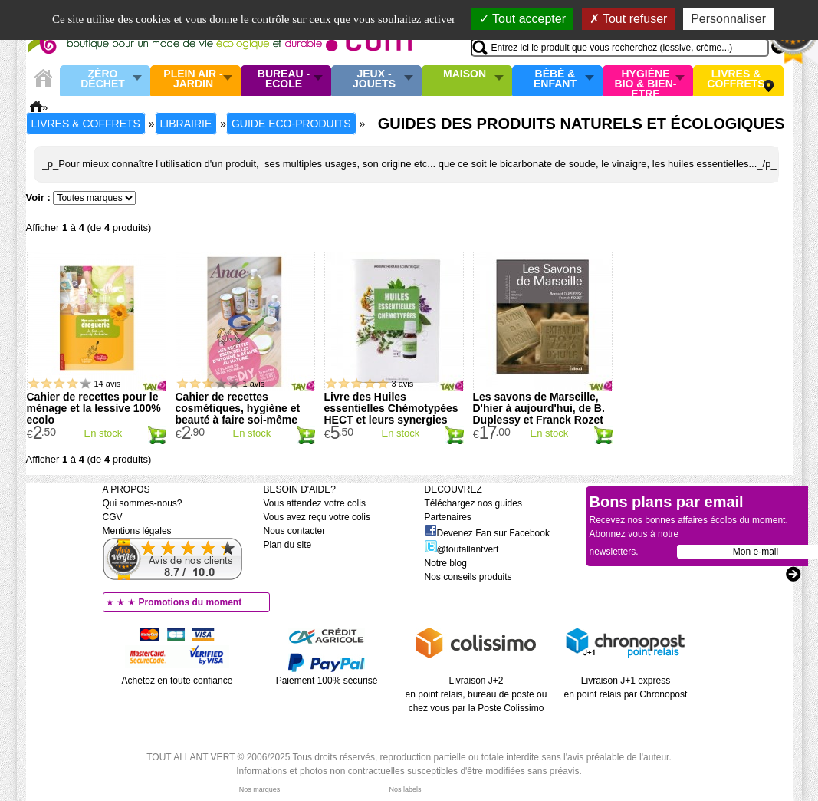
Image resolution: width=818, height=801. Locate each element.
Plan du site (288, 544)
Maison (464, 74)
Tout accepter (522, 18)
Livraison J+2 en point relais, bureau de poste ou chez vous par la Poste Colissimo (476, 694)
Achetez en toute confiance (177, 680)
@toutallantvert (462, 549)
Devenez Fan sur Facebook (487, 533)
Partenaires (448, 517)
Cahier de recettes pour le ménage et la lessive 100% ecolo (94, 408)
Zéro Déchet (102, 79)
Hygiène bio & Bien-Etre (646, 80)
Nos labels (405, 789)
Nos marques (260, 789)
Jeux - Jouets (374, 79)
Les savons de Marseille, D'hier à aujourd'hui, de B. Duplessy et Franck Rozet (539, 408)
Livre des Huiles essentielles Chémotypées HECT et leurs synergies (391, 408)
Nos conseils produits (468, 577)
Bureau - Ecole (284, 79)
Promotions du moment (190, 602)
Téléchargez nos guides (473, 503)
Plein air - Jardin (192, 79)
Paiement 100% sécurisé (327, 680)
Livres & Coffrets (735, 79)
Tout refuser (629, 18)
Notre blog (446, 563)
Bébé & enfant (555, 79)
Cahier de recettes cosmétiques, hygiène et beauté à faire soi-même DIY (238, 414)
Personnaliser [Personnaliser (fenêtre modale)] (728, 18)
